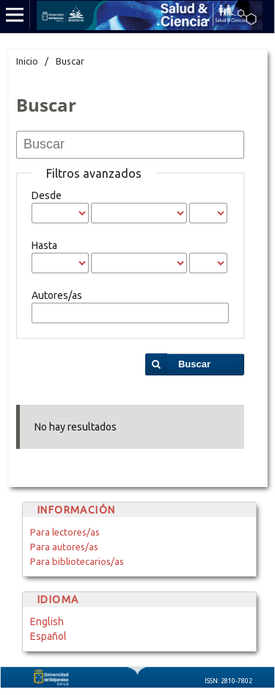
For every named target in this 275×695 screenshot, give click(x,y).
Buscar (194, 364)
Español (48, 636)
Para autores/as (64, 546)
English (47, 621)
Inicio (27, 61)
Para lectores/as (65, 532)
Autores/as (57, 295)
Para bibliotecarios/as (77, 561)
